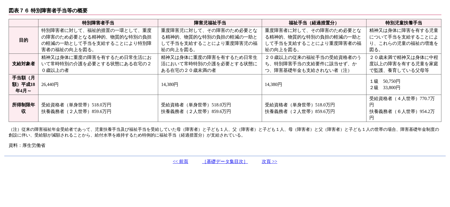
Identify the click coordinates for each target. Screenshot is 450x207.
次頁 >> (269, 161)
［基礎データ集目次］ (225, 161)
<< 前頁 (180, 161)
